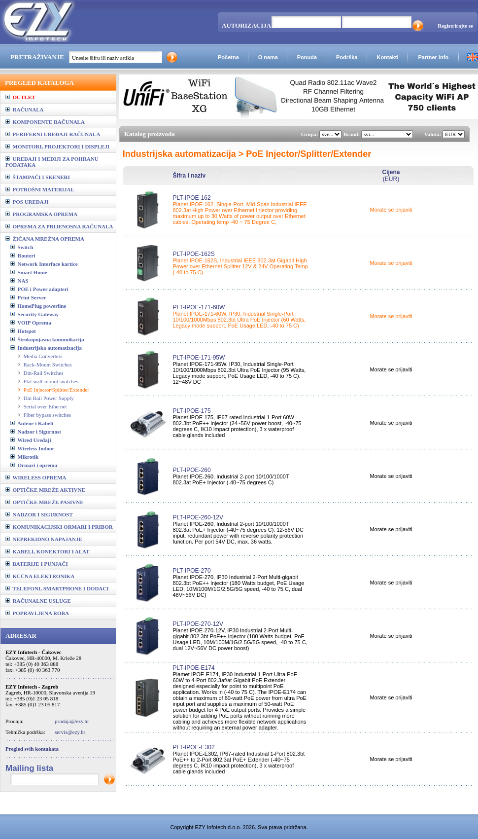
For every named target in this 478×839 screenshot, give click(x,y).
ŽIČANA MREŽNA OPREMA (44, 239)
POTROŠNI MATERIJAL (39, 189)
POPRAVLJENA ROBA (37, 613)
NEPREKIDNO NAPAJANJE (43, 539)
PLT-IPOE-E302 (193, 747)
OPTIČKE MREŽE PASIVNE (44, 502)
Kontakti (387, 57)
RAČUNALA (24, 109)
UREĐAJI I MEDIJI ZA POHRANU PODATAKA (52, 162)
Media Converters (43, 356)
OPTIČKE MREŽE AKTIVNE (45, 490)
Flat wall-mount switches (51, 381)
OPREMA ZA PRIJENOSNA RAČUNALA (59, 226)
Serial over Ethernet (45, 406)
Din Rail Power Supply (49, 398)
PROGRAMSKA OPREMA (41, 214)
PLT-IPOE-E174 (193, 667)
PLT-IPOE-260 (191, 470)
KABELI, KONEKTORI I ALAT (47, 551)
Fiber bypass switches (47, 415)
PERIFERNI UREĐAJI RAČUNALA (52, 134)
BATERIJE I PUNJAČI (36, 564)
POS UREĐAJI (27, 202)
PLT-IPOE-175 (191, 410)
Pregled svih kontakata (32, 749)
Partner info (433, 57)
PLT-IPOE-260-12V (197, 517)
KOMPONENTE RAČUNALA (45, 122)
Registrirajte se (455, 26)
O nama (268, 57)
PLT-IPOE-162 (191, 197)
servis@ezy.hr (70, 732)
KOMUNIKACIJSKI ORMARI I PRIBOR (59, 527)
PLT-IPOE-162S (193, 254)
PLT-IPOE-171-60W (198, 307)
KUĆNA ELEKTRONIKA (39, 576)
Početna (228, 57)
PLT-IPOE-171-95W (198, 357)
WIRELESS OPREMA (35, 477)
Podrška (346, 57)
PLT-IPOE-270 (191, 570)
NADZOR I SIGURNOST (39, 514)
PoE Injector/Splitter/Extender (57, 390)
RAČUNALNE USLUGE (38, 601)
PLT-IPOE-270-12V (197, 623)
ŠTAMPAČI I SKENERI (37, 177)
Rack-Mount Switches (48, 364)
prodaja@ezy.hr (72, 721)
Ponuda (307, 57)
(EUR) (391, 175)
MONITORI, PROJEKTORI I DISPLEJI (57, 146)
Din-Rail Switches (44, 373)
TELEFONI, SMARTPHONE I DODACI (57, 588)
